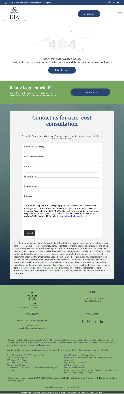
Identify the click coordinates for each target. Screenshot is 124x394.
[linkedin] (117, 3)
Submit (29, 233)
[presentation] (39, 223)
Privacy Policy (70, 216)
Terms (83, 216)
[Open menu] (120, 14)
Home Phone (30, 176)
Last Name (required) (34, 156)
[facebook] (105, 3)
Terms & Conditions (53, 387)
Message (28, 196)
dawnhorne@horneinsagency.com (32, 320)
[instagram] (109, 3)
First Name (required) (34, 146)
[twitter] (113, 3)
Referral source (31, 186)
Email (26, 166)
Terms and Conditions (47, 267)
